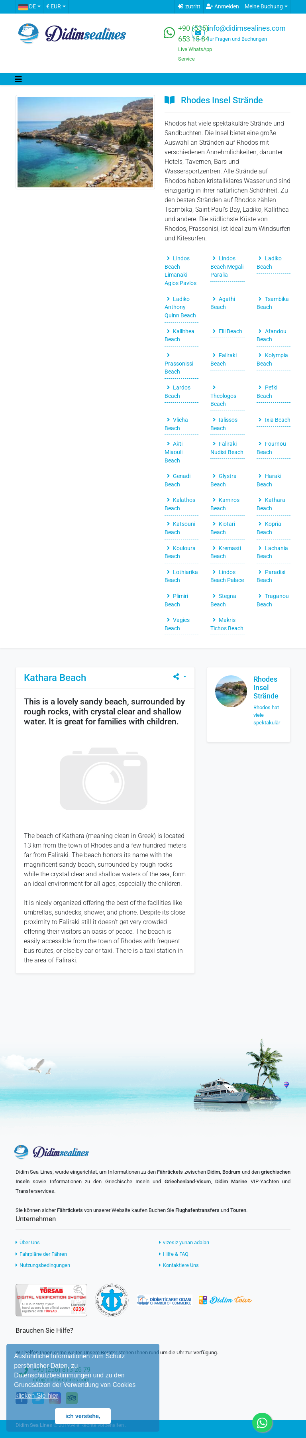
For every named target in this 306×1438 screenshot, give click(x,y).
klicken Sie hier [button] (36, 1395)
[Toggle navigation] (18, 79)
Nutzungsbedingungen (43, 1265)
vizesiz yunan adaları (184, 1242)
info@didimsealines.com (247, 28)
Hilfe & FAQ (173, 1254)
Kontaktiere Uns (179, 1265)
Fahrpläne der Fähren (41, 1254)
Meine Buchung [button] (264, 6)
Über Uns (28, 1242)
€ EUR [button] (53, 6)
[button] (29, 7)
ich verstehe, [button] (82, 1416)
